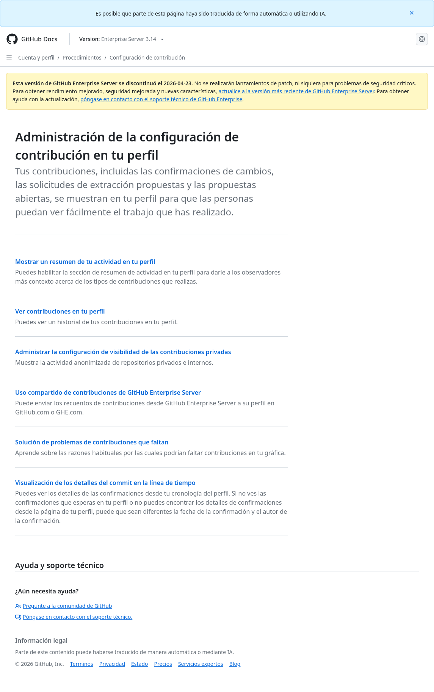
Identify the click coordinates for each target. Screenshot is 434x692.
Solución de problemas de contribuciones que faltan (91, 442)
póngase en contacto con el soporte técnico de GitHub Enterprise (161, 99)
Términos (81, 663)
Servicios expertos (200, 663)
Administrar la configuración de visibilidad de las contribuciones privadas (123, 352)
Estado (139, 663)
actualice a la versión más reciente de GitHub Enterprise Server (296, 91)
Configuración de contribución (147, 57)
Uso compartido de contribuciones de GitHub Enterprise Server (108, 392)
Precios (163, 663)
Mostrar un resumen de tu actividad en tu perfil (85, 261)
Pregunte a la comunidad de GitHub (63, 605)
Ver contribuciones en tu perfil (60, 311)
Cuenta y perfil (36, 57)
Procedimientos (82, 57)
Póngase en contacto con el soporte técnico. (73, 616)
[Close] (412, 12)
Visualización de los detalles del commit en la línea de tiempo (105, 483)
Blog (235, 663)
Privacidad (112, 663)
